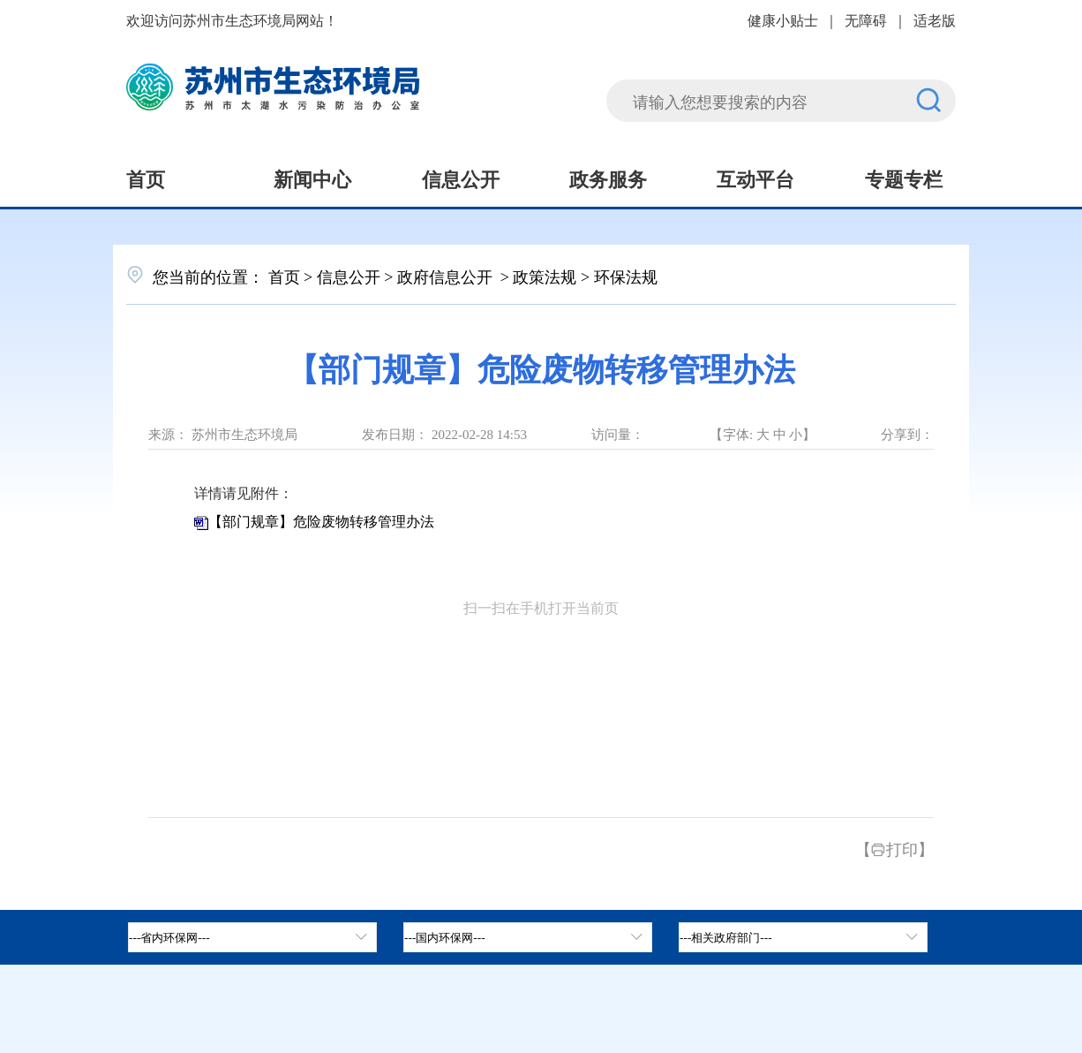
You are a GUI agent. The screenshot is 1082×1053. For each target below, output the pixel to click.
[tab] (527, 937)
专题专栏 (904, 177)
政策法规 (544, 275)
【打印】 (894, 848)
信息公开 (461, 177)
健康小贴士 (783, 19)
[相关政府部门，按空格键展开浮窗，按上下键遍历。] (803, 937)
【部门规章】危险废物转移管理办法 (321, 521)
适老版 (934, 19)
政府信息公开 (447, 275)
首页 (145, 177)
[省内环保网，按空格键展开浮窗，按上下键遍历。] (252, 937)
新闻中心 (312, 177)
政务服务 (608, 177)
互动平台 (755, 177)
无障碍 (866, 19)
